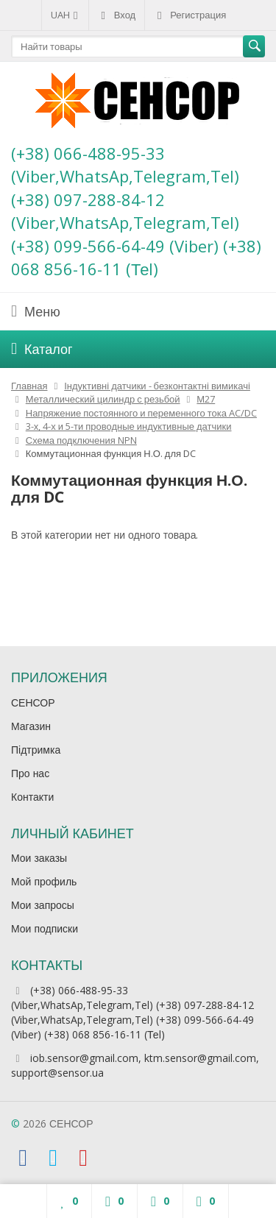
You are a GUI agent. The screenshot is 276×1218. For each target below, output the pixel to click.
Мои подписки (44, 928)
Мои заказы (39, 858)
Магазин (31, 726)
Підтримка (35, 750)
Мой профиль (44, 881)
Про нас (30, 773)
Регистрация (190, 14)
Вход (116, 14)
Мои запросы (42, 905)
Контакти (32, 797)
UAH (65, 14)
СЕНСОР (33, 702)
